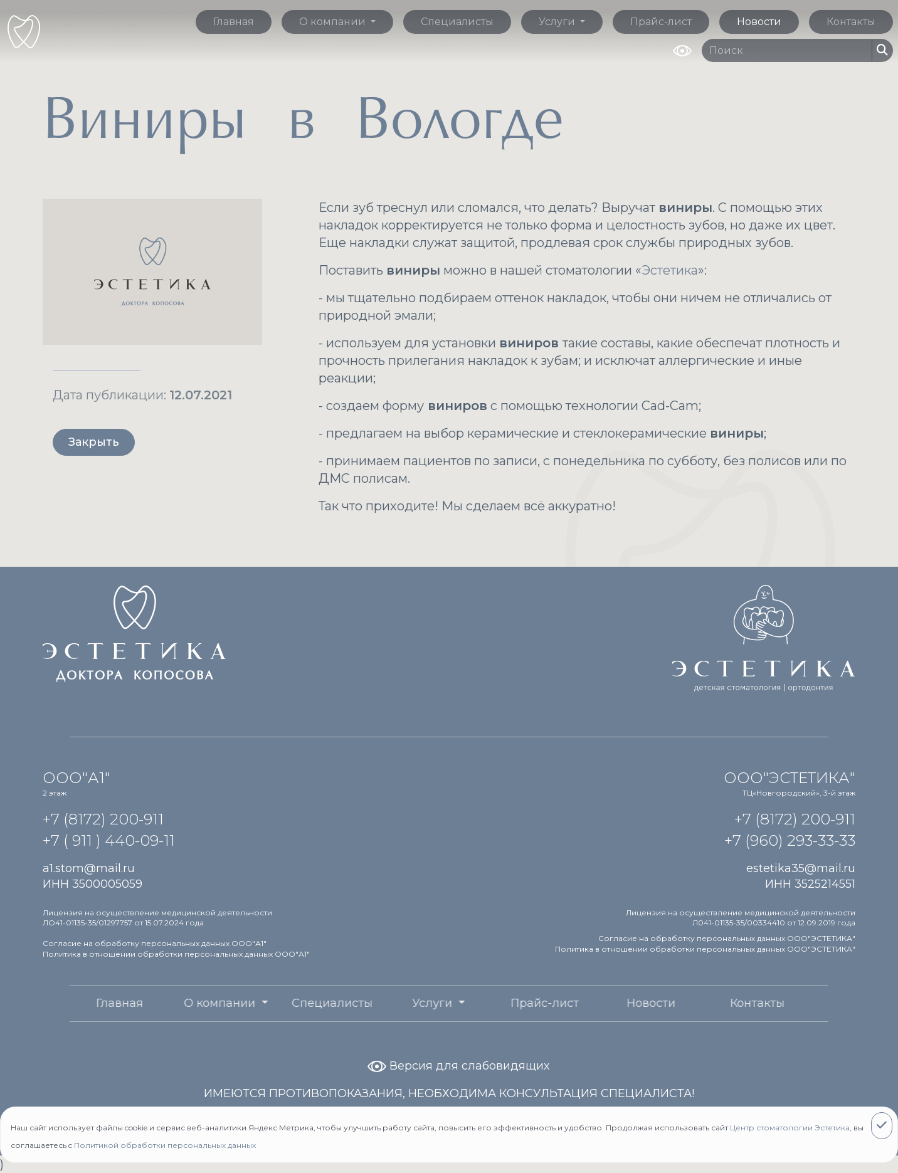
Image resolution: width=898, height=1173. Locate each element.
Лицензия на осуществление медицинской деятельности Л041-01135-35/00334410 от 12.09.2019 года (740, 918)
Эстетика (670, 270)
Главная (233, 22)
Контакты (851, 22)
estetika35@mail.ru (800, 868)
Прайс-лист (661, 22)
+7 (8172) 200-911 (103, 819)
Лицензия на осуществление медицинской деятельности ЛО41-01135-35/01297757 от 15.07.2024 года (157, 918)
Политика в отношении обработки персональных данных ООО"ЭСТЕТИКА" (705, 949)
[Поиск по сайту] (787, 50)
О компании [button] (333, 22)
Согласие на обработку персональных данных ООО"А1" (155, 943)
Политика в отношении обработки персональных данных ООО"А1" (176, 954)
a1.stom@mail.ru (89, 868)
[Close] (881, 1125)
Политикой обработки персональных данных (165, 1145)
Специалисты (457, 22)
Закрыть (93, 442)
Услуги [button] (558, 22)
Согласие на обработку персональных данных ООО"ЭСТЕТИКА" (726, 938)
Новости (759, 22)
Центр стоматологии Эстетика (790, 1127)
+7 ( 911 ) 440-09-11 (109, 840)
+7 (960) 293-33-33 (789, 840)
